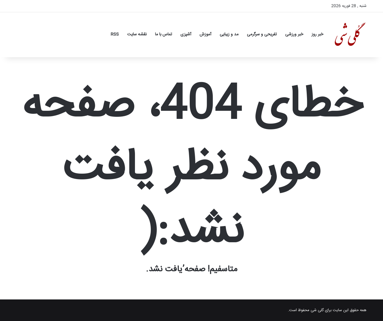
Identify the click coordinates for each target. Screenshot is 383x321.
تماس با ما (163, 34)
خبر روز (317, 34)
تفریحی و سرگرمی (262, 34)
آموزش (205, 34)
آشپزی (185, 34)
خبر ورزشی (294, 34)
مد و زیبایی (229, 34)
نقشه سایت (137, 34)
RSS (115, 34)
